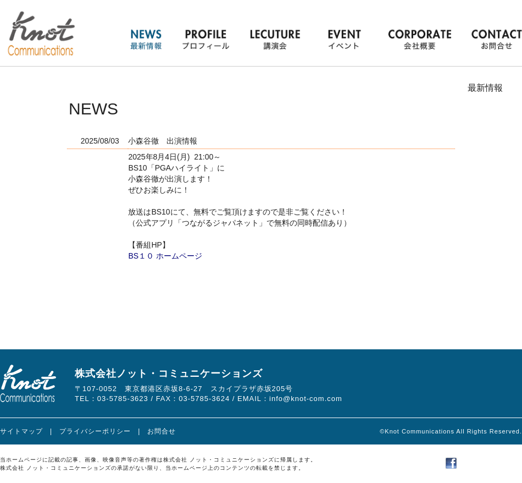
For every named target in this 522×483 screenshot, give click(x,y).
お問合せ (161, 431)
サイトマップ (21, 431)
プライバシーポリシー (95, 431)
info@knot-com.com (305, 398)
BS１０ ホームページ (165, 255)
